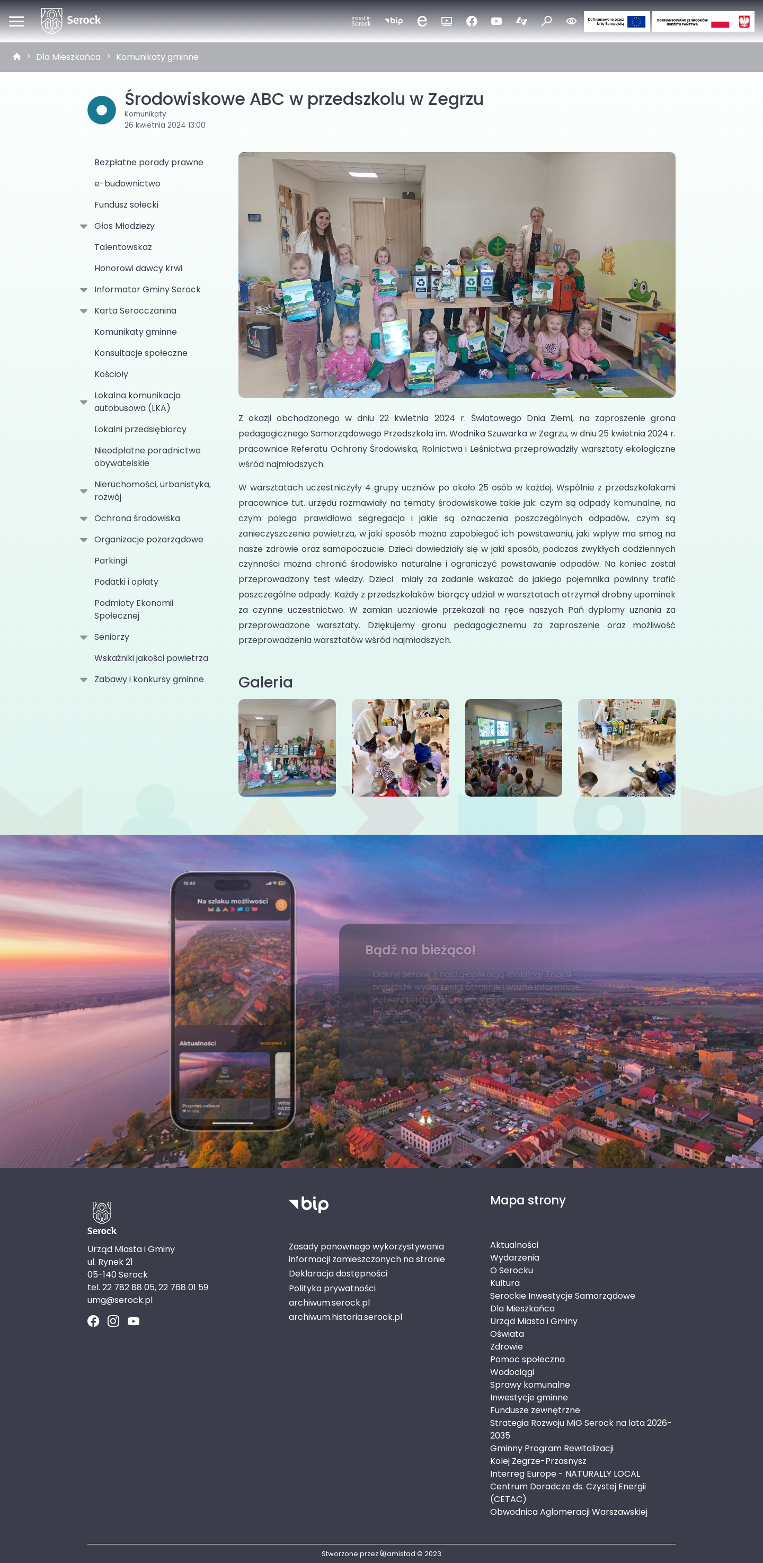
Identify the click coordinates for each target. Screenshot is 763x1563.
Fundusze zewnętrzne (535, 1410)
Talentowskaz (123, 247)
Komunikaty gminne (157, 57)
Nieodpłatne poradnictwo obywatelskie (147, 456)
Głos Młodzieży (122, 226)
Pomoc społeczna (527, 1359)
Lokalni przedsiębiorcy (140, 429)
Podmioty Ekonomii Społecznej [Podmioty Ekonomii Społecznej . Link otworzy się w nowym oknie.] (133, 609)
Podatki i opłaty (126, 582)
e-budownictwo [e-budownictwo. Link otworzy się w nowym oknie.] (127, 183)
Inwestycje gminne (529, 1397)
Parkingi (110, 561)
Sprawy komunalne (530, 1385)
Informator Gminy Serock (145, 289)
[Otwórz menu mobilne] (16, 21)
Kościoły (111, 374)
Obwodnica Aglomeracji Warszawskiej (568, 1512)
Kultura (505, 1283)
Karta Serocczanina (133, 311)
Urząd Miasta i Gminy (534, 1321)
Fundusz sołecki (126, 205)
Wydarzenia (514, 1258)
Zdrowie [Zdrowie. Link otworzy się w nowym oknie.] (506, 1347)
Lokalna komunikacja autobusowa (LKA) (135, 401)
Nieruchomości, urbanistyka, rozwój (150, 490)
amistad (397, 1553)
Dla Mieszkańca (68, 57)
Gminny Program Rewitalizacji (552, 1448)
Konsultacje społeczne (141, 353)
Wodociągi (512, 1372)
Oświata (507, 1334)
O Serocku (511, 1270)
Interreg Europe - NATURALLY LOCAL (565, 1474)
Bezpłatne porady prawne (148, 162)
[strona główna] (17, 57)
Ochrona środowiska (135, 518)
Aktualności (514, 1245)
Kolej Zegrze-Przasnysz (538, 1461)
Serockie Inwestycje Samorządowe (562, 1296)
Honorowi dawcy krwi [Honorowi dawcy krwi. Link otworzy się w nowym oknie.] (138, 268)
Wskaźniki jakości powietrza (151, 658)
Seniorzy (109, 637)
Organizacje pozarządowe (146, 539)
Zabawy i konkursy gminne (147, 679)
